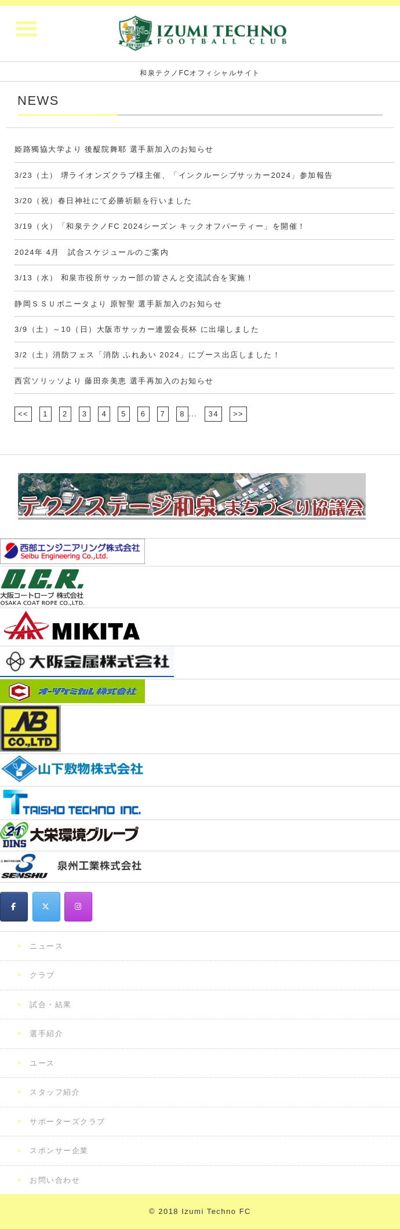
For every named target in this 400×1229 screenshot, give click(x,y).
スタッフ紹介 (55, 1092)
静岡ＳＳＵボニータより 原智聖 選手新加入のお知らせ (118, 303)
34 (213, 413)
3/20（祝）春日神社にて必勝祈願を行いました (103, 200)
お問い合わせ (55, 1180)
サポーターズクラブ (68, 1121)
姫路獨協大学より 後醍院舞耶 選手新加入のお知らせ (114, 149)
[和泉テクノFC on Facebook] (14, 906)
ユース (42, 1063)
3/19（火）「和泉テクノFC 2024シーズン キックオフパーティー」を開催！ (160, 226)
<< (23, 413)
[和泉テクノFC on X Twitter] (46, 906)
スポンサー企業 (59, 1150)
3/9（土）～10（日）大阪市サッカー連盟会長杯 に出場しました (136, 329)
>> (238, 413)
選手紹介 (46, 1033)
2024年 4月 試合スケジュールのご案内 (91, 252)
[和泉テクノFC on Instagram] (78, 906)
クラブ (42, 975)
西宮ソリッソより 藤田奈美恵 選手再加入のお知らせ (114, 380)
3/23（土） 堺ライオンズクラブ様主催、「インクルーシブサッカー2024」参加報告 (173, 175)
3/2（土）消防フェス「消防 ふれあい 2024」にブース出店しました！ (147, 354)
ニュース (46, 946)
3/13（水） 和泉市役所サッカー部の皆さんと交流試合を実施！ (134, 277)
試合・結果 (51, 1004)
